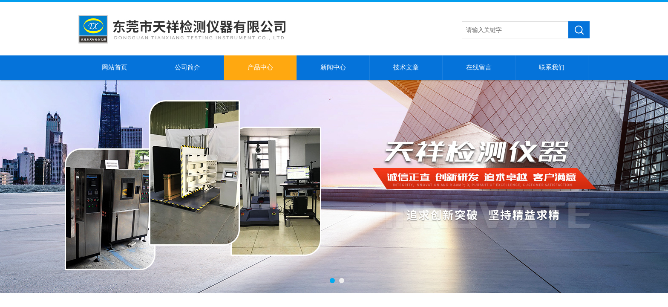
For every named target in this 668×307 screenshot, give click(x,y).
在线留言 (479, 67)
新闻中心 (333, 67)
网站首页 (114, 67)
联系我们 (551, 67)
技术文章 (406, 67)
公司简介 (187, 67)
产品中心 (260, 67)
